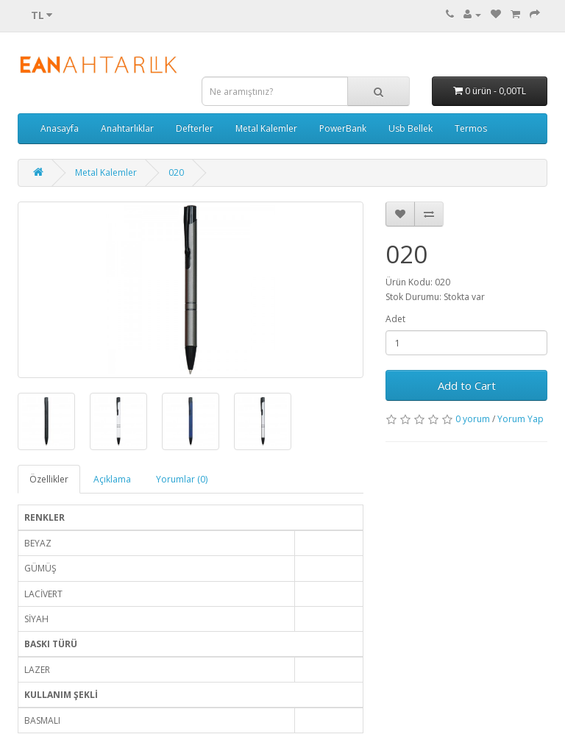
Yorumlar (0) (181, 479)
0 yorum (472, 419)
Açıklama (112, 479)
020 (176, 172)
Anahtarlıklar (127, 128)
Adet (395, 319)
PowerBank (342, 128)
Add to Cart (467, 385)
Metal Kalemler (266, 128)
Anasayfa (59, 128)
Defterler (194, 128)
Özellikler (48, 479)
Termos (471, 128)
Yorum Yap (520, 419)
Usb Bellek (410, 128)
